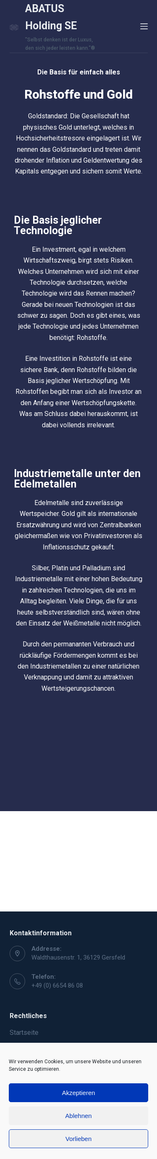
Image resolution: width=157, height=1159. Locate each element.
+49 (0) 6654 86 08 (57, 985)
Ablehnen (78, 1115)
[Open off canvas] (144, 26)
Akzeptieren (78, 1092)
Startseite (24, 1032)
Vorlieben (78, 1138)
